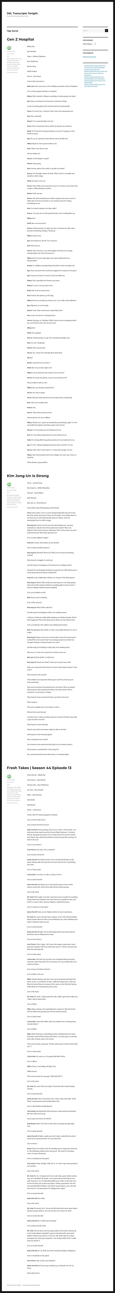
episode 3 (9, 499)
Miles (8, 798)
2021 (8, 56)
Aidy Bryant (10, 787)
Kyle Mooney (16, 501)
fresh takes (18, 791)
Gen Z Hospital (20, 39)
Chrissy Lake (17, 789)
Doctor (17, 58)
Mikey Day (16, 68)
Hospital (14, 64)
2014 (8, 492)
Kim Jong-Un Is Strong (28, 476)
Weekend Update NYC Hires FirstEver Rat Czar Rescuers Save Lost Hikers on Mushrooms (95, 73)
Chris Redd (10, 789)
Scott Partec (10, 800)
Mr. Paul (12, 798)
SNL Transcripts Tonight (22, 13)
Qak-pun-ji (14, 502)
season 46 (14, 70)
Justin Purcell (11, 793)
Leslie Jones (10, 796)
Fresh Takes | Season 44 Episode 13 (39, 768)
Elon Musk (16, 60)
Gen (14, 62)
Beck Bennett (11, 495)
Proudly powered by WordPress (31, 1285)
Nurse (8, 70)
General (15, 499)
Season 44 (17, 800)
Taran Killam (12, 504)
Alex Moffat (17, 787)
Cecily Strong (17, 497)
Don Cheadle (11, 791)
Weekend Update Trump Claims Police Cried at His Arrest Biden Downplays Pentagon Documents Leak (95, 67)
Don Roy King (11, 51)
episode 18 (10, 62)
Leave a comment (12, 72)
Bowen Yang (10, 58)
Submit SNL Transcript (89, 57)
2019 (8, 784)
